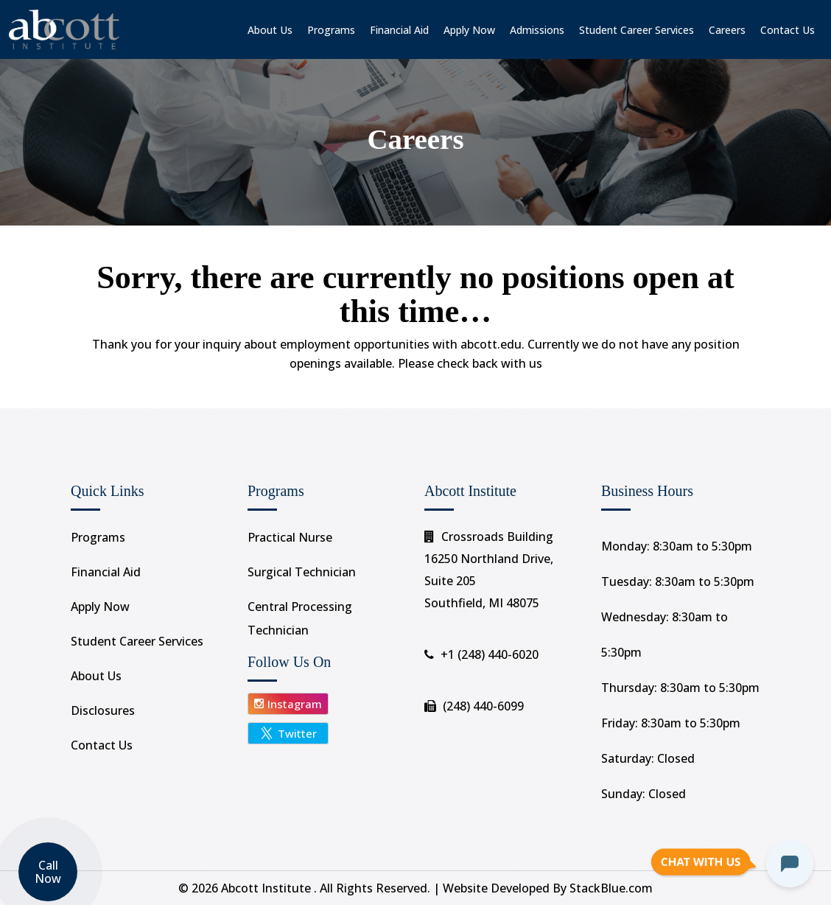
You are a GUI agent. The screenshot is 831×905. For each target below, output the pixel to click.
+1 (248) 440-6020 (490, 654)
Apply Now (469, 30)
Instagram (288, 703)
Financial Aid (399, 30)
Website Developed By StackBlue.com (548, 888)
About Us (270, 30)
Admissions (537, 30)
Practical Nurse (290, 537)
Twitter (288, 733)
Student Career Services (636, 30)
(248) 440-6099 (483, 706)
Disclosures (103, 710)
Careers (727, 30)
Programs (331, 30)
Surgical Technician (302, 572)
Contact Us (787, 30)
